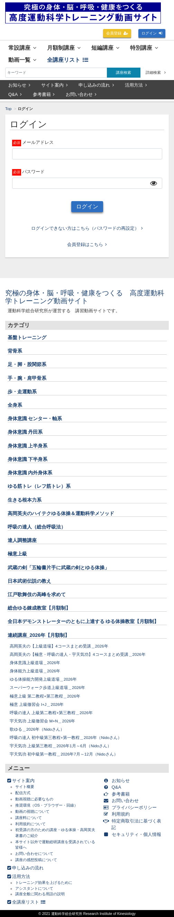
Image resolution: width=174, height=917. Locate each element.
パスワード (33, 171)
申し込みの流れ (96, 85)
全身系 (15, 405)
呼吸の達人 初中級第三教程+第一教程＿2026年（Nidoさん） (66, 737)
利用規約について (30, 824)
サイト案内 (54, 85)
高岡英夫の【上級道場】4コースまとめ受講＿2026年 (59, 646)
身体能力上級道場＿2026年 (35, 671)
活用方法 (136, 85)
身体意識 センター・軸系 (35, 418)
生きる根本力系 (25, 500)
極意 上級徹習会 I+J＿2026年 (37, 704)
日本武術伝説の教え (29, 581)
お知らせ (19, 85)
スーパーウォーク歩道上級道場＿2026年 (47, 687)
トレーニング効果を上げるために (43, 882)
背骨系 (15, 351)
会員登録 (117, 33)
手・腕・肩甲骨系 (27, 378)
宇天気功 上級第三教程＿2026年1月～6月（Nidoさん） (60, 745)
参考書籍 (44, 94)
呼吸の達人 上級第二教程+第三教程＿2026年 (51, 712)
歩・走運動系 (22, 391)
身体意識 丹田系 (25, 432)
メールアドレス (38, 142)
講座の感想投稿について (36, 860)
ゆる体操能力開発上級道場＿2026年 (43, 679)
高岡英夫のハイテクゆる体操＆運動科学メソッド (61, 513)
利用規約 (118, 814)
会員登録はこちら (87, 244)
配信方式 (22, 793)
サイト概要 (24, 787)
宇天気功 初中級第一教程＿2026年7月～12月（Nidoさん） (64, 754)
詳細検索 (156, 72)
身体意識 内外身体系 (30, 472)
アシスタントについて (34, 888)
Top (8, 109)
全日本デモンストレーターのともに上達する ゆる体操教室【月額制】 (83, 621)
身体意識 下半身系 (28, 459)
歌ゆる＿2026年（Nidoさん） (37, 729)
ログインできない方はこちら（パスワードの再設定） (87, 228)
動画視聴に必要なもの (34, 799)
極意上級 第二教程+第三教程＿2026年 (45, 696)
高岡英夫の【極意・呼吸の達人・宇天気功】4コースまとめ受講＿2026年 (78, 654)
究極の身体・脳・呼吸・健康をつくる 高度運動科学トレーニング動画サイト (84, 297)
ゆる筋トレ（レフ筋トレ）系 (39, 486)
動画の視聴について (32, 811)
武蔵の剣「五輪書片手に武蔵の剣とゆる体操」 (58, 567)
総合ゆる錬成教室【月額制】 (39, 608)
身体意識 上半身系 (28, 445)
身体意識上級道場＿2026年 (35, 662)
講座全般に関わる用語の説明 (40, 894)
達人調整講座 (22, 540)
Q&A (15, 94)
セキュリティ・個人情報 (133, 834)
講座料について (28, 818)
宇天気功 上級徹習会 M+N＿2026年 (42, 721)
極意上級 (17, 553)
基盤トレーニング (27, 337)
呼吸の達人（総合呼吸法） (37, 527)
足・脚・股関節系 (27, 364)
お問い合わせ (81, 94)
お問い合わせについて (34, 853)
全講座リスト (67, 60)
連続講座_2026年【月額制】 (39, 635)
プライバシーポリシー (131, 807)
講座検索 (123, 72)
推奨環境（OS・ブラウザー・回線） (46, 805)
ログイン (152, 33)
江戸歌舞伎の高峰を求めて (37, 594)
